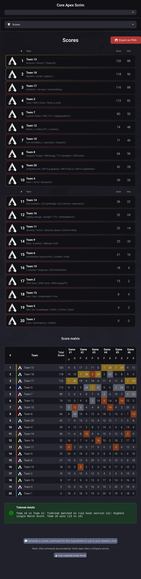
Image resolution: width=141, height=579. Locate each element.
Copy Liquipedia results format (70, 556)
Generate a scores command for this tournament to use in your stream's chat (70, 542)
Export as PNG (126, 40)
